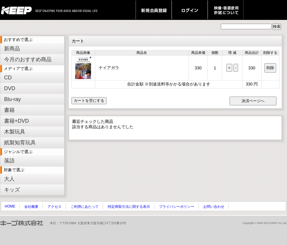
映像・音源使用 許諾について (226, 10)
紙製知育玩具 (20, 142)
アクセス (54, 207)
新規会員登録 (154, 10)
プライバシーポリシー (176, 207)
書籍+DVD (16, 121)
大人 (9, 179)
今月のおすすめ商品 (28, 59)
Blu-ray (12, 99)
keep (18, 10)
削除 (270, 68)
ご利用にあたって (85, 207)
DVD (9, 88)
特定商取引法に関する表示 (129, 207)
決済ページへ (253, 101)
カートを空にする (89, 100)
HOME (10, 206)
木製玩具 (14, 132)
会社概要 (31, 207)
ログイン (190, 10)
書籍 (9, 110)
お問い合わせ (213, 207)
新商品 (12, 49)
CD (8, 77)
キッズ (12, 190)
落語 (9, 161)
